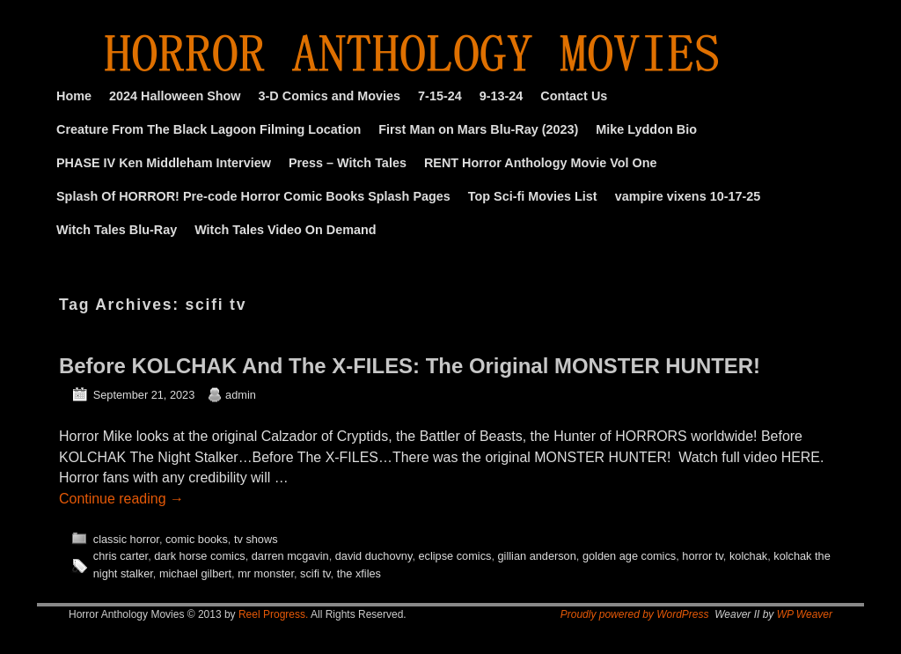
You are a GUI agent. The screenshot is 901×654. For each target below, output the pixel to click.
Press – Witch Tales (348, 163)
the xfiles (359, 573)
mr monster (266, 573)
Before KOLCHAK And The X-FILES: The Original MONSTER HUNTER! (409, 366)
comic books (196, 539)
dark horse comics (199, 555)
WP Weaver (804, 614)
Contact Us (573, 96)
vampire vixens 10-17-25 (688, 196)
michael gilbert (195, 573)
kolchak (748, 555)
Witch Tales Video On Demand (285, 230)
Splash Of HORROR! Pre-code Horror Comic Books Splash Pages (253, 196)
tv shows (256, 539)
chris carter (120, 555)
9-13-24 (502, 96)
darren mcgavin (290, 555)
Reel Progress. (273, 614)
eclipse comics (454, 555)
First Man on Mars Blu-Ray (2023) (478, 129)
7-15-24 (440, 96)
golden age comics (629, 555)
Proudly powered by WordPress (634, 614)
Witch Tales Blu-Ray (116, 230)
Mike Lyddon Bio (646, 129)
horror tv (702, 555)
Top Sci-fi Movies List (532, 196)
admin (240, 394)
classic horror (126, 539)
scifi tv (315, 573)
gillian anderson (536, 555)
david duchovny (374, 555)
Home (74, 96)
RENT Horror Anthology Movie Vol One (540, 163)
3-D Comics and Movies (330, 96)
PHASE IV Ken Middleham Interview (163, 163)
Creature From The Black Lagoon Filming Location (208, 129)
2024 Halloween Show (175, 96)
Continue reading (121, 498)
